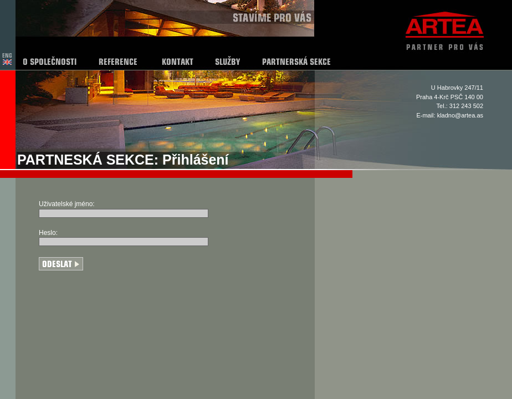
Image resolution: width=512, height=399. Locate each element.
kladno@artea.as (460, 115)
